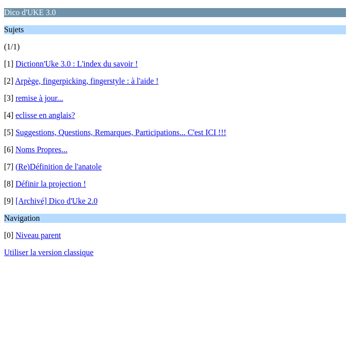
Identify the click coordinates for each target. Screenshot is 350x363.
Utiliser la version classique (48, 252)
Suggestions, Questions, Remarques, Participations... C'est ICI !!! (121, 132)
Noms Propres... (42, 149)
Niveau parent (38, 235)
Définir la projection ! (51, 183)
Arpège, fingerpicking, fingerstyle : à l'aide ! (87, 81)
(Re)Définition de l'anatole (59, 166)
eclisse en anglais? (45, 115)
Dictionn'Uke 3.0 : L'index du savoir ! (77, 63)
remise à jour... (40, 98)
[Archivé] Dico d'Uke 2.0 (57, 201)
